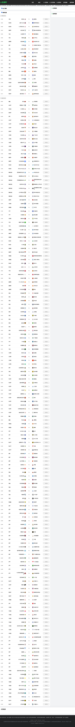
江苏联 (10, 352)
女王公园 (35, 319)
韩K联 (10, 150)
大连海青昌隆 (21, 226)
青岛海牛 (22, 278)
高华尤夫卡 (36, 618)
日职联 (10, 135)
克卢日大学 (22, 640)
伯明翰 (35, 311)
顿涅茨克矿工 (36, 633)
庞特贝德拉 (36, 596)
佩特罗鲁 (22, 561)
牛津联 (35, 315)
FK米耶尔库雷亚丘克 (20, 573)
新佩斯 (22, 652)
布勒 (35, 446)
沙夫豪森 (22, 700)
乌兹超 (10, 670)
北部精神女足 (21, 196)
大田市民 (35, 267)
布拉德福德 (36, 535)
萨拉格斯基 (22, 648)
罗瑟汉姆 (35, 509)
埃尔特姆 (35, 199)
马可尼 (35, 207)
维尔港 (22, 520)
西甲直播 (39, 720)
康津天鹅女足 (36, 22)
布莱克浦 (35, 517)
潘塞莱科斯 (22, 599)
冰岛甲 (10, 86)
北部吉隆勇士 (21, 233)
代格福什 (22, 427)
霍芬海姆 (22, 453)
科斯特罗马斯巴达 (37, 45)
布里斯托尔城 (21, 330)
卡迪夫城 (35, 505)
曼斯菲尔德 (22, 505)
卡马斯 (22, 45)
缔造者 (35, 689)
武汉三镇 (35, 52)
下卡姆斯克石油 (37, 554)
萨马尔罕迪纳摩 (21, 693)
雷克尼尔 (35, 127)
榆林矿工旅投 (21, 222)
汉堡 (35, 468)
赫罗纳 (22, 116)
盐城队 (35, 352)
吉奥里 (22, 666)
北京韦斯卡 (36, 226)
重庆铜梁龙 (36, 34)
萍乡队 (22, 420)
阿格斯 (35, 640)
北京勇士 (35, 270)
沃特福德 (22, 300)
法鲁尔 (22, 569)
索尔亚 (35, 614)
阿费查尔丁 (22, 105)
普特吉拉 (22, 401)
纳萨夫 (22, 681)
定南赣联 (22, 345)
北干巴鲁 (35, 401)
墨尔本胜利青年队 (37, 30)
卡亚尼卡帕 (22, 603)
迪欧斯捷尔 (36, 666)
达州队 (22, 56)
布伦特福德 (22, 483)
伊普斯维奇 (22, 319)
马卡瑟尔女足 (21, 188)
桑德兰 (35, 472)
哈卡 (35, 431)
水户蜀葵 (35, 142)
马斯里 (35, 82)
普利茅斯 (35, 528)
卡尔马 (35, 423)
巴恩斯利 (22, 543)
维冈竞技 (35, 513)
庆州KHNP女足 (37, 168)
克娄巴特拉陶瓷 (21, 82)
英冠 (9, 293)
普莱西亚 (35, 625)
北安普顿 (22, 528)
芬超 (9, 371)
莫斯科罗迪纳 (36, 550)
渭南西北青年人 (21, 274)
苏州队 (22, 356)
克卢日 (35, 644)
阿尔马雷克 (22, 678)
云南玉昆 (22, 375)
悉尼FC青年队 (37, 259)
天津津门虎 (22, 52)
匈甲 (9, 648)
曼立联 (35, 248)
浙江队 (22, 349)
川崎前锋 (35, 146)
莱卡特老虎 (36, 229)
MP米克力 (22, 431)
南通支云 (35, 341)
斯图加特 (35, 453)
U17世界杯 (45, 2)
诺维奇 (35, 323)
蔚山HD (22, 153)
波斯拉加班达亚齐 (20, 397)
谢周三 (22, 304)
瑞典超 (10, 423)
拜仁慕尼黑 (22, 457)
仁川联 (22, 244)
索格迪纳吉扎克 (37, 696)
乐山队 (22, 63)
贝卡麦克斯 (22, 289)
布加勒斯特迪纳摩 (37, 637)
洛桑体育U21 (21, 442)
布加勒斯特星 (36, 573)
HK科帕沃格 (21, 123)
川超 (9, 19)
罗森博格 (35, 101)
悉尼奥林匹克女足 (20, 172)
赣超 (9, 71)
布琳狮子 (35, 157)
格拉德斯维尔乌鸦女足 (38, 188)
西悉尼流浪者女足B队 (38, 180)
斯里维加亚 (36, 408)
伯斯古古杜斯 (36, 393)
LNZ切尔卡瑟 (36, 629)
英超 (9, 472)
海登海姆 (35, 457)
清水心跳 (35, 138)
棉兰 (35, 397)
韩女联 (10, 22)
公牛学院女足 (21, 192)
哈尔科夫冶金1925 (20, 625)
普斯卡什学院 (36, 648)
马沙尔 (35, 693)
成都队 (35, 60)
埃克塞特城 (22, 535)
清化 (35, 289)
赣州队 (35, 71)
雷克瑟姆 (22, 293)
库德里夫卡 (36, 622)
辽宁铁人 (35, 37)
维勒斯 (22, 607)
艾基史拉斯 (22, 131)
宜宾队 (35, 56)
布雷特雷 (22, 449)
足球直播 (65, 2)
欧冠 (39, 2)
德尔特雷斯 (22, 382)
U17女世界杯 (52, 2)
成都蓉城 (35, 67)
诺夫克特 (22, 30)
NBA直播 (35, 720)
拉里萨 (35, 599)
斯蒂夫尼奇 (22, 513)
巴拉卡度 (35, 112)
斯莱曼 (22, 386)
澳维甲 (10, 30)
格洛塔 (22, 127)
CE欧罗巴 (36, 90)
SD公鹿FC (22, 229)
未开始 (46, 19)
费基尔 (22, 584)
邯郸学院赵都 (36, 274)
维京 (23, 101)
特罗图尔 (22, 120)
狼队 (23, 472)
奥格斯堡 (35, 461)
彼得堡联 (22, 524)
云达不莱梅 (22, 461)
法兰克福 (22, 468)
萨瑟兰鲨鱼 (22, 207)
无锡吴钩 (35, 211)
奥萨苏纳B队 (36, 93)
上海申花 (22, 67)
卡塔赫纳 (35, 131)
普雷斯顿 (22, 308)
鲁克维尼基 (22, 614)
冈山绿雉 (22, 135)
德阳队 (35, 19)
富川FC (35, 263)
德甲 (9, 453)
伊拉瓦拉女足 (36, 172)
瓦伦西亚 (22, 588)
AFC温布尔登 (21, 546)
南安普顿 (35, 308)
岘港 (35, 75)
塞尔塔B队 (22, 93)
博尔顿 (22, 539)
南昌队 (22, 71)
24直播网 (36, 723)
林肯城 (35, 520)
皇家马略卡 (36, 116)
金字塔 (22, 78)
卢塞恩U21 (36, 704)
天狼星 (22, 423)
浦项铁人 (35, 153)
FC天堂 (35, 577)
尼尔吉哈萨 (36, 659)
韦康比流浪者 (21, 509)
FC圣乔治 (22, 255)
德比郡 (22, 326)
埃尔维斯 (35, 371)
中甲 (9, 211)
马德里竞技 (36, 588)
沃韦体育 (22, 704)
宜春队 (35, 416)
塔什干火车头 (21, 685)
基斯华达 (35, 663)
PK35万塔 (36, 438)
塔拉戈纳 (22, 592)
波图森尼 (35, 569)
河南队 (22, 37)
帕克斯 (22, 655)
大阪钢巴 (22, 203)
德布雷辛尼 (36, 655)
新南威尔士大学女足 (38, 184)
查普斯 (22, 438)
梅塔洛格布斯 (36, 565)
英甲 (9, 505)
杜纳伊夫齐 (36, 607)
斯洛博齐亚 (22, 558)
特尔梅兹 (22, 674)
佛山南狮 (35, 214)
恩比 (35, 78)
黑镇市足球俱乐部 (37, 237)
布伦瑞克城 (36, 233)
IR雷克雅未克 (36, 120)
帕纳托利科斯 (21, 502)
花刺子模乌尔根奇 (20, 670)
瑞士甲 (10, 442)
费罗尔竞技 (22, 596)
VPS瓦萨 (35, 494)
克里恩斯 (22, 446)
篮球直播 (72, 2)
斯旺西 (22, 296)
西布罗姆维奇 (36, 304)
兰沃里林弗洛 (21, 161)
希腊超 (10, 502)
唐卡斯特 (35, 524)
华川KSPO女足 (21, 168)
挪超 (9, 101)
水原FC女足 (21, 22)
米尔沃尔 (22, 315)
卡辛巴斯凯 (22, 663)
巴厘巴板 (35, 382)
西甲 (9, 116)
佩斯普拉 (22, 393)
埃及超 (10, 78)
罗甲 (9, 558)
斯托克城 (35, 330)
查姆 (23, 581)
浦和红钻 (22, 218)
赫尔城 (22, 323)
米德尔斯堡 (36, 293)
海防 (23, 285)
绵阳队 (22, 60)
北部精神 (22, 248)
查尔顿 (35, 296)
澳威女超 (10, 172)
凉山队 (35, 63)
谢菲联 (35, 326)
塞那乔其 (22, 371)
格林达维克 (22, 86)
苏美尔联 (22, 405)
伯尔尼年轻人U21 (37, 442)
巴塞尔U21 (36, 581)
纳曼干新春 (36, 681)
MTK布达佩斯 (21, 659)
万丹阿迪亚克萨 (21, 408)
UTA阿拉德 (36, 561)
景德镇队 (22, 416)
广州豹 (22, 341)
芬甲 (9, 431)
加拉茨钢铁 (22, 565)
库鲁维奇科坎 (21, 689)
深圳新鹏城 (36, 349)
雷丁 (23, 517)
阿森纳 (22, 487)
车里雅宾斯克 (21, 554)
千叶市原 (35, 218)
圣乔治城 (22, 259)
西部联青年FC (37, 161)
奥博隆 (22, 622)
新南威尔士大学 (21, 237)
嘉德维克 (35, 86)
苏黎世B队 (36, 449)
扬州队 (35, 360)
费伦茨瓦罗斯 (36, 652)
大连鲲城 (22, 214)
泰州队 (22, 360)
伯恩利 (35, 479)
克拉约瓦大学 (21, 637)
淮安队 (35, 356)
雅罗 (23, 498)
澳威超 (10, 207)
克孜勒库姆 (36, 685)
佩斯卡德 (35, 412)
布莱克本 (22, 334)
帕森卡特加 (36, 405)
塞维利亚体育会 (37, 592)
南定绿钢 (22, 41)
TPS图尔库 (36, 498)
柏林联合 (22, 464)
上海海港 (35, 278)
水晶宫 (35, 490)
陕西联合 (35, 345)
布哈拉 (22, 696)
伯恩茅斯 (22, 490)
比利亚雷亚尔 (21, 367)
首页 (33, 2)
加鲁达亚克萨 (21, 412)
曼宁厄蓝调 (22, 199)
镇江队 (22, 352)
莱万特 (35, 367)
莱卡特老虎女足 (37, 192)
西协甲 (10, 90)
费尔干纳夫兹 (36, 678)
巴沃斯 (35, 700)
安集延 (35, 670)
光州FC (22, 267)
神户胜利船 (36, 203)
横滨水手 (22, 142)
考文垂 (35, 300)
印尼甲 (10, 382)
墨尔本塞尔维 (21, 252)
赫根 (35, 427)
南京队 (22, 364)
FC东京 (22, 146)
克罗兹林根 (22, 577)
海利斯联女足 (21, 176)
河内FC (22, 75)
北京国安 (35, 375)
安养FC (22, 263)
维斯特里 (35, 584)
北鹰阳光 (22, 157)
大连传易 (35, 222)
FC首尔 (22, 150)
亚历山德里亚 (21, 618)
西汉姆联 (35, 483)
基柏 (35, 603)
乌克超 (10, 607)
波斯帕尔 (35, 390)
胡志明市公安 (36, 41)
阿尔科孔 (22, 90)
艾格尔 (35, 123)
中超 (9, 34)
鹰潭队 (35, 420)
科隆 (35, 464)
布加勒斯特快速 (21, 644)
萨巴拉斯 (35, 252)
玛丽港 (22, 494)
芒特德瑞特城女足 (20, 180)
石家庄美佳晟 (21, 270)
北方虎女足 (36, 176)
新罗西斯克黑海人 (20, 550)
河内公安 (35, 285)
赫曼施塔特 (36, 558)
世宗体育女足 (36, 26)
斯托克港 (35, 543)
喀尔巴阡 (22, 629)
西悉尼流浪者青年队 (38, 255)
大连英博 (22, 34)
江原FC (35, 244)
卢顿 (35, 539)
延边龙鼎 (22, 211)
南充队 (22, 19)
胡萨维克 (35, 105)
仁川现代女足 (21, 26)
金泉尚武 (35, 150)
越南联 (10, 41)
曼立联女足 (22, 184)
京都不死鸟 (22, 138)
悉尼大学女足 (36, 196)
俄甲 (9, 45)
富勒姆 (35, 487)
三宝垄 (35, 386)
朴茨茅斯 (22, 311)
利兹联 (22, 479)
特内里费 (22, 112)
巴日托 (22, 390)
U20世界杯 (58, 2)
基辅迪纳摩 (22, 633)
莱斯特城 (35, 334)
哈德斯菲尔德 (36, 546)
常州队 (35, 364)
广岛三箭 (35, 135)
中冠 (9, 222)
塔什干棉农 (36, 674)
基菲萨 (35, 502)
